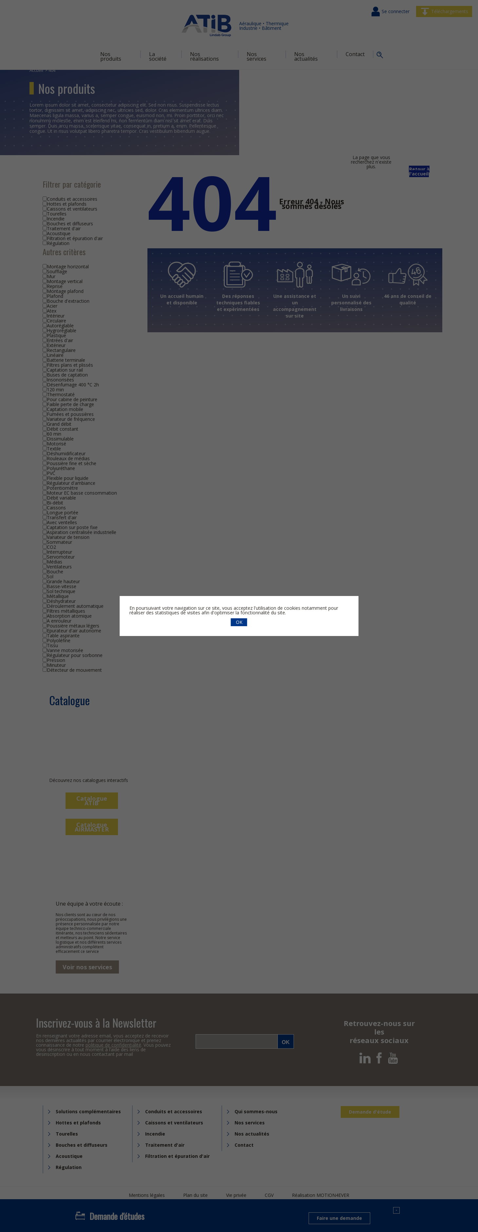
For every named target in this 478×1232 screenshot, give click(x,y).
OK (239, 622)
